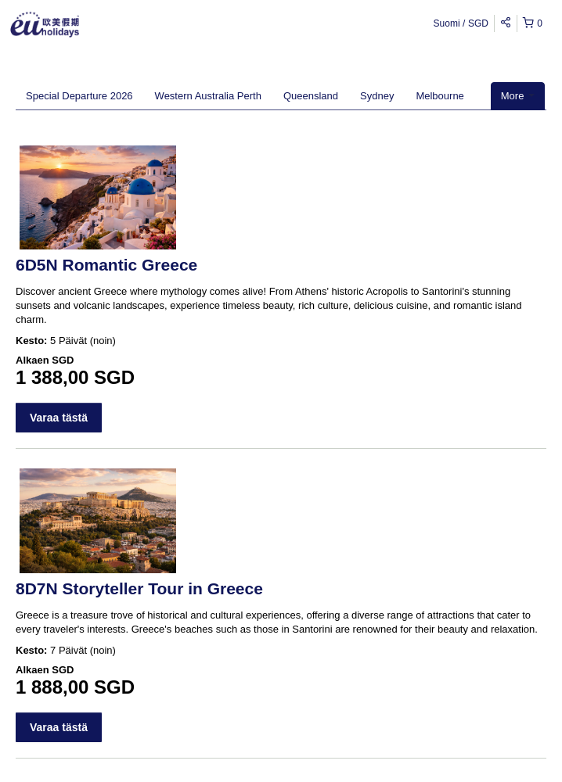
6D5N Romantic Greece (106, 265)
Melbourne (439, 96)
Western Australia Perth (208, 96)
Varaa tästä (59, 417)
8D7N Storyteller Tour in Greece (139, 588)
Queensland (310, 96)
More (518, 96)
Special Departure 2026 (79, 96)
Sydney (377, 96)
